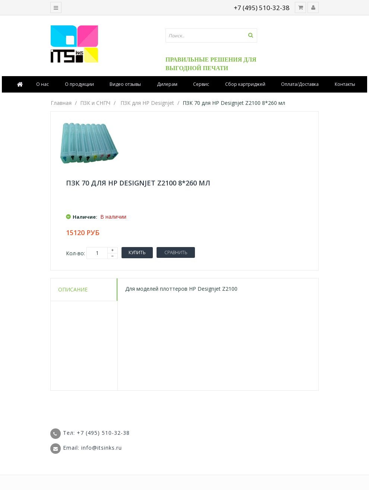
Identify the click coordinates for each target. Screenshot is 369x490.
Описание (73, 289)
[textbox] (211, 35)
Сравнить (175, 252)
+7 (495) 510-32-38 (262, 7)
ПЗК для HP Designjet (147, 102)
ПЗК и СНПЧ (95, 102)
